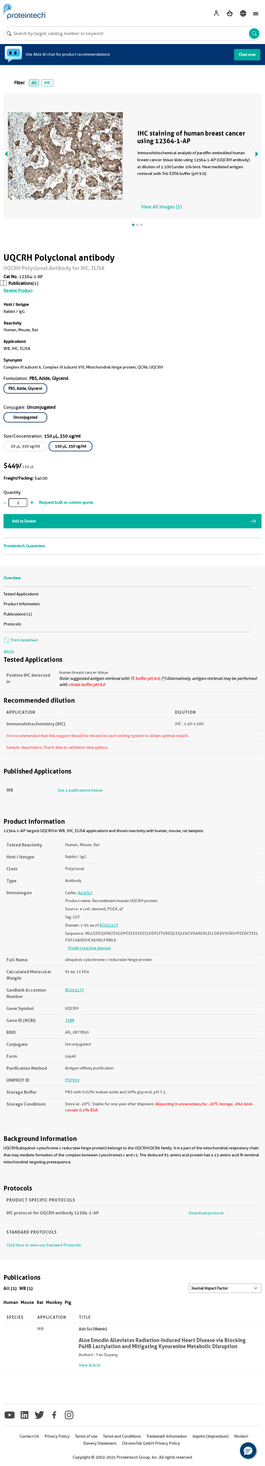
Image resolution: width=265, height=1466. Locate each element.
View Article (90, 1365)
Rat (40, 1302)
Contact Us (29, 1436)
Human (10, 1302)
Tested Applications (20, 594)
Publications (20, 283)
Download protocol (206, 1213)
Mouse (27, 1302)
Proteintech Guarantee (24, 545)
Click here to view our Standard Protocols (43, 1245)
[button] (248, 1450)
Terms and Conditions (122, 1436)
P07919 (72, 1080)
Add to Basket (24, 521)
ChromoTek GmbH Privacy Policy (151, 1443)
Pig (68, 1302)
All (33, 82)
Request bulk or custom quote (66, 502)
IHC (47, 82)
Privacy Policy (56, 1436)
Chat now (247, 54)
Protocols (12, 624)
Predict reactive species (89, 948)
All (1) (10, 1288)
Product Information (21, 604)
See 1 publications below (80, 790)
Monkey (54, 1302)
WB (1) (26, 1288)
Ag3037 (85, 892)
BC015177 (108, 925)
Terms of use (86, 1436)
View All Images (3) (161, 207)
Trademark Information (166, 1436)
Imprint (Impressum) (210, 1436)
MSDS (8, 652)
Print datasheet (20, 640)
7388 (69, 1020)
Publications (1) (17, 614)
